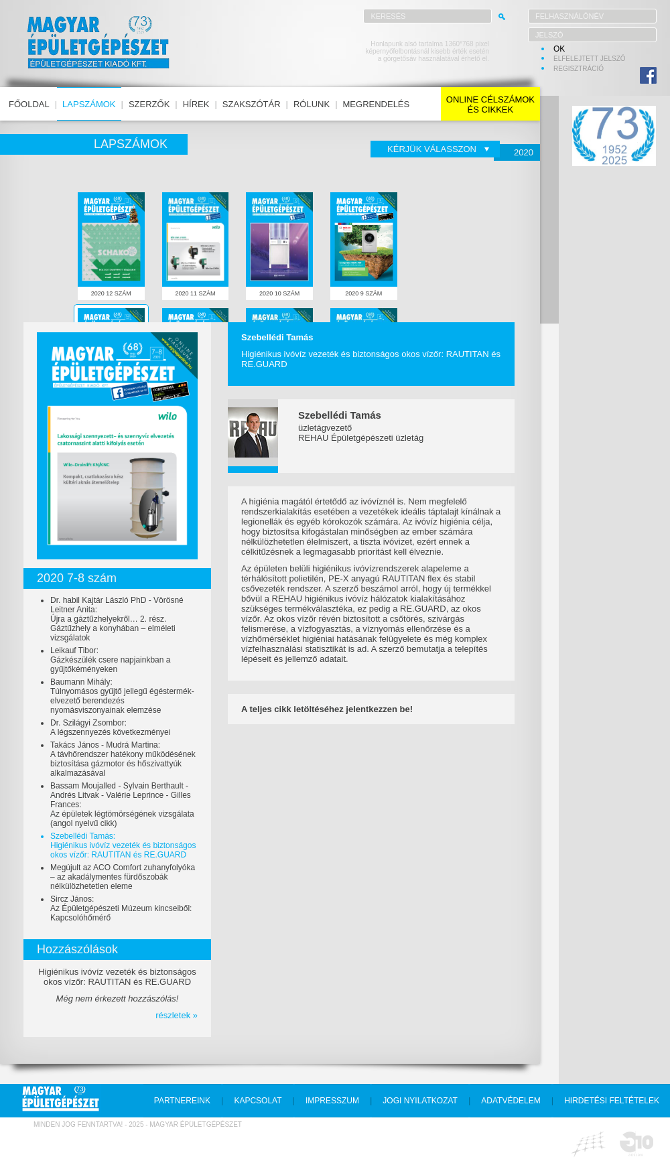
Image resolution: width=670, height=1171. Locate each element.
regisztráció (578, 68)
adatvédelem (510, 1100)
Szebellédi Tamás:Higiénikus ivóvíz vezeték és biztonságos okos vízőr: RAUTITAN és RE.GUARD (123, 845)
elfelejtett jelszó (589, 58)
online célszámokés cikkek (490, 104)
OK (559, 49)
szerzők (149, 104)
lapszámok (88, 104)
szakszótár (251, 104)
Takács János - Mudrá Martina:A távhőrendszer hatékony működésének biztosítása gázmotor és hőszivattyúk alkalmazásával (123, 759)
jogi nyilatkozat (420, 1100)
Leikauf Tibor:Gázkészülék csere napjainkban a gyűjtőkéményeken (110, 660)
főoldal (29, 104)
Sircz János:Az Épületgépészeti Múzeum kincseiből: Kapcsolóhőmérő (121, 908)
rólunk (311, 104)
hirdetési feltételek (611, 1100)
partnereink (182, 1100)
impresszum (332, 1100)
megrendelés (376, 104)
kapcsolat (257, 1100)
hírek (196, 104)
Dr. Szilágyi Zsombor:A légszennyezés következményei (110, 727)
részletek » (176, 1015)
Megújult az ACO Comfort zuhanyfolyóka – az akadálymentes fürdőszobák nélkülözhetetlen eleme (122, 877)
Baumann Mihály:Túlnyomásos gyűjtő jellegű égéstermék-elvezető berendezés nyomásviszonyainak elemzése (122, 696)
